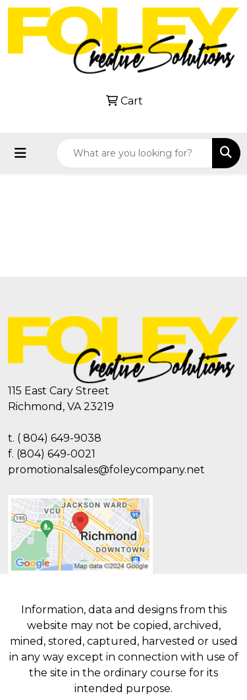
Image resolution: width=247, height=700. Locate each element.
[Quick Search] (134, 153)
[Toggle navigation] (20, 153)
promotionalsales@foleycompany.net (106, 469)
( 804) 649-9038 (59, 438)
